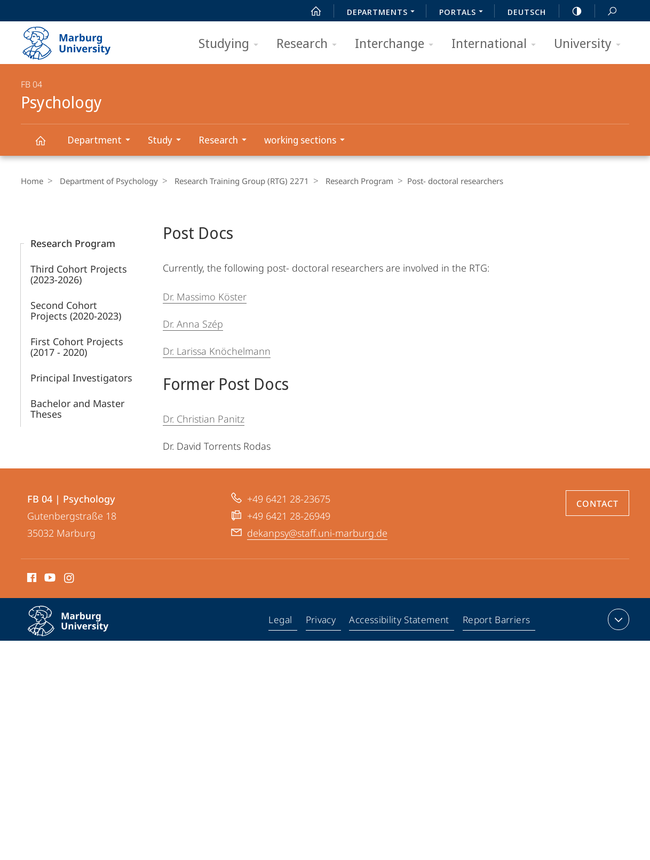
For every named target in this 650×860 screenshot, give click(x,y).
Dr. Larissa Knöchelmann (217, 351)
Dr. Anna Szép (193, 323)
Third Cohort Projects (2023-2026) (78, 274)
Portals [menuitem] (464, 12)
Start (310, 11)
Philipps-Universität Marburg (79, 629)
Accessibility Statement (400, 621)
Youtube (49, 579)
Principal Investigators (81, 377)
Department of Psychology (106, 181)
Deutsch (527, 11)
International (497, 44)
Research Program (351, 181)
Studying (232, 44)
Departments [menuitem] (384, 12)
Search (606, 11)
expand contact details (617, 619)
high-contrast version (571, 11)
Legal (283, 621)
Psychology (46, 145)
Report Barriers (496, 621)
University (591, 44)
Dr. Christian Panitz (203, 418)
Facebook (30, 579)
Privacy (322, 621)
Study (168, 141)
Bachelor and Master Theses (77, 408)
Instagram (69, 579)
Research (310, 44)
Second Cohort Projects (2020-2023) (75, 310)
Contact (597, 503)
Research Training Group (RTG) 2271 (236, 181)
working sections (308, 141)
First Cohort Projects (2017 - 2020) (76, 347)
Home (32, 181)
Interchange (397, 44)
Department (102, 141)
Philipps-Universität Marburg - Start (78, 39)
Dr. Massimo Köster (205, 296)
